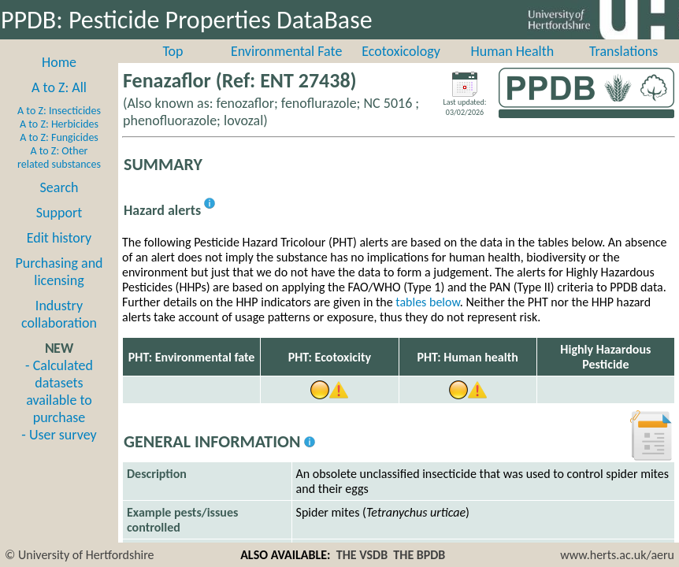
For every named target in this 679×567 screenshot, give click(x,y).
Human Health (513, 51)
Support (59, 212)
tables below (427, 302)
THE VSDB (362, 554)
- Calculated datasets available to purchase (59, 391)
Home (59, 62)
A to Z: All (59, 87)
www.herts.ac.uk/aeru (617, 554)
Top (172, 51)
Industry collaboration (59, 314)
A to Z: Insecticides (59, 110)
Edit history (59, 237)
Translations (623, 51)
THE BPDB (419, 554)
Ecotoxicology (401, 51)
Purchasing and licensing (58, 271)
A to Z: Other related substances (59, 157)
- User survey (58, 434)
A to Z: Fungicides (59, 137)
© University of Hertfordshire (79, 554)
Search (59, 187)
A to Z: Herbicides (59, 124)
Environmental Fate (286, 51)
